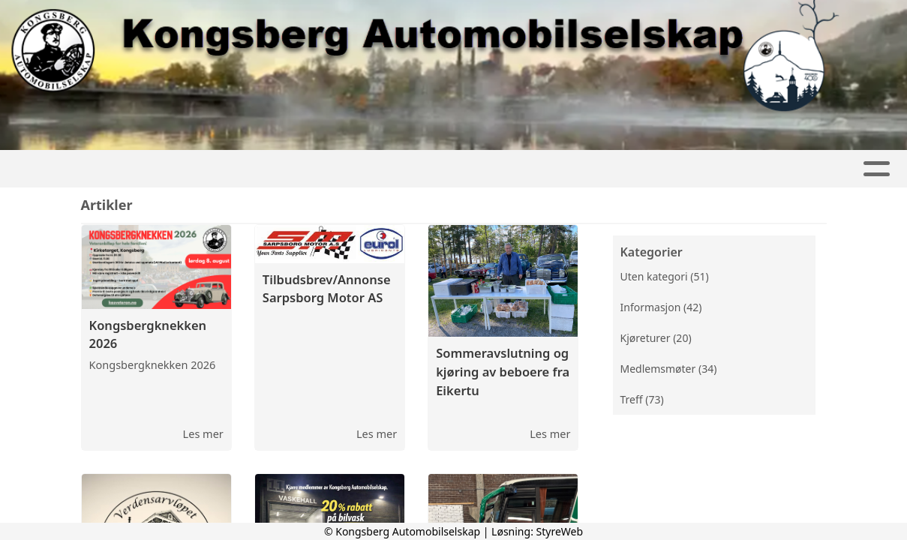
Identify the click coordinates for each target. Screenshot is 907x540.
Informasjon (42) (661, 307)
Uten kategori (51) (664, 276)
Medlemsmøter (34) (668, 369)
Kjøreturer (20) (656, 338)
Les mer (203, 433)
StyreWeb (560, 531)
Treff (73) (642, 399)
